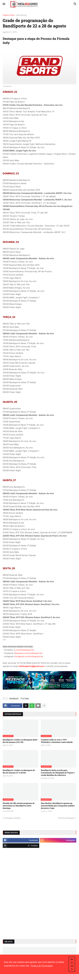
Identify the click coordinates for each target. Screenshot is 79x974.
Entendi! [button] (72, 964)
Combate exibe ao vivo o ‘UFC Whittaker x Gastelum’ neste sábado (57, 740)
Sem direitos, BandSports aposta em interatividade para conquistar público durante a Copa (58, 805)
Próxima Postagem (66, 818)
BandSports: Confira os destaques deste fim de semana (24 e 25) (20, 740)
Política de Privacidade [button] (42, 966)
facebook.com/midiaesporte (28, 653)
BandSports (21, 15)
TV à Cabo (25, 698)
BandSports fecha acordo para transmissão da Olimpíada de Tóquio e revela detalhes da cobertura (58, 772)
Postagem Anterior (12, 818)
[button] (3, 4)
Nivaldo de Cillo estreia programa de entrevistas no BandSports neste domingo (18, 805)
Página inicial (8, 15)
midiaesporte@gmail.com (31, 666)
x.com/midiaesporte (23, 650)
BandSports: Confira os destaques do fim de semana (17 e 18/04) (19, 771)
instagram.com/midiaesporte (28, 656)
